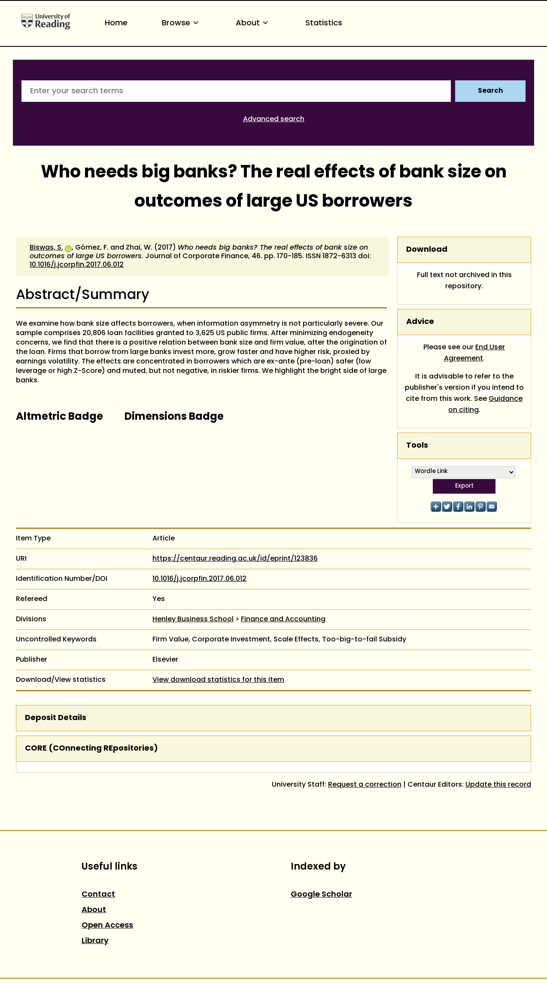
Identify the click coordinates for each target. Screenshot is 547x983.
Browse (181, 23)
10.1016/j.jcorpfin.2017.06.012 (77, 265)
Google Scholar (321, 894)
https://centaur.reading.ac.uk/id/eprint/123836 (235, 559)
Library (95, 941)
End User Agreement (474, 353)
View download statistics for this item (218, 680)
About (253, 23)
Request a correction (364, 785)
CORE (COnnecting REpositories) (91, 748)
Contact (98, 894)
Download (426, 249)
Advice (420, 322)
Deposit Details (55, 718)
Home (116, 23)
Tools (417, 445)
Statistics (323, 23)
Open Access (107, 925)
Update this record (498, 785)
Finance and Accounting (283, 619)
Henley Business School (193, 619)
